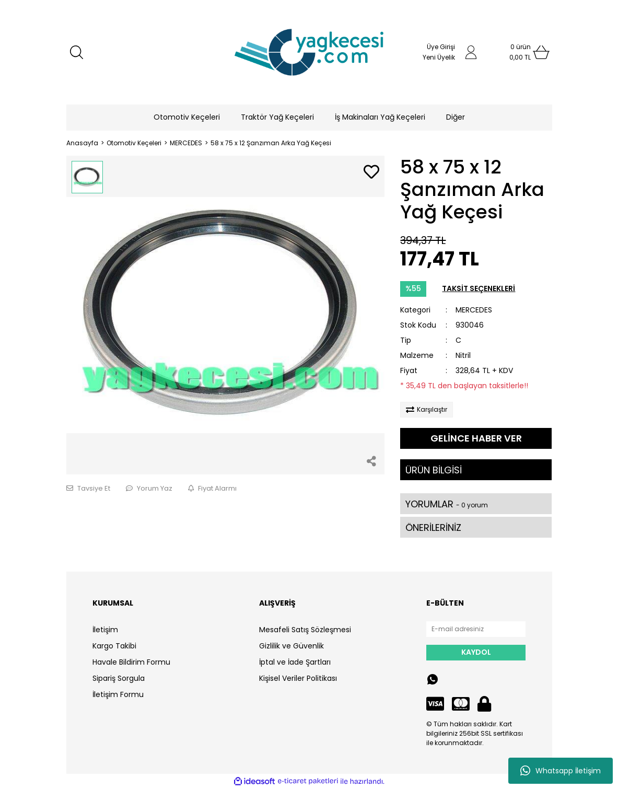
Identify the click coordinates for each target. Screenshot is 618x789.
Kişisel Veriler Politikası (298, 678)
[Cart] (520, 52)
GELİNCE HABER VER (476, 438)
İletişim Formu (118, 694)
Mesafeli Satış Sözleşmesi (305, 629)
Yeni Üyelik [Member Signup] (439, 57)
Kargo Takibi (114, 646)
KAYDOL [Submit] (476, 652)
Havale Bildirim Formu (131, 662)
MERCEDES (474, 310)
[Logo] (309, 52)
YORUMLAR (446, 503)
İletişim (105, 629)
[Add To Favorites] (371, 172)
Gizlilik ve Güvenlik (291, 646)
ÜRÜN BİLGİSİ (433, 470)
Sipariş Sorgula (118, 678)
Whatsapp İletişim (560, 770)
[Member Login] (471, 52)
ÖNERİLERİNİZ (433, 527)
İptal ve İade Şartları (295, 662)
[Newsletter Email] (476, 629)
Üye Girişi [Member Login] (441, 46)
